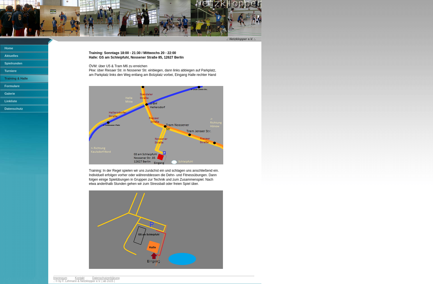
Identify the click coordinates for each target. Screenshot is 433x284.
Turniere (10, 71)
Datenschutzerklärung (105, 278)
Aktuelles (11, 55)
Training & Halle (16, 78)
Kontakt (79, 278)
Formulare (12, 86)
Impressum (60, 278)
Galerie (9, 93)
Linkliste (10, 101)
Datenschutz (13, 108)
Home (8, 48)
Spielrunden (13, 63)
